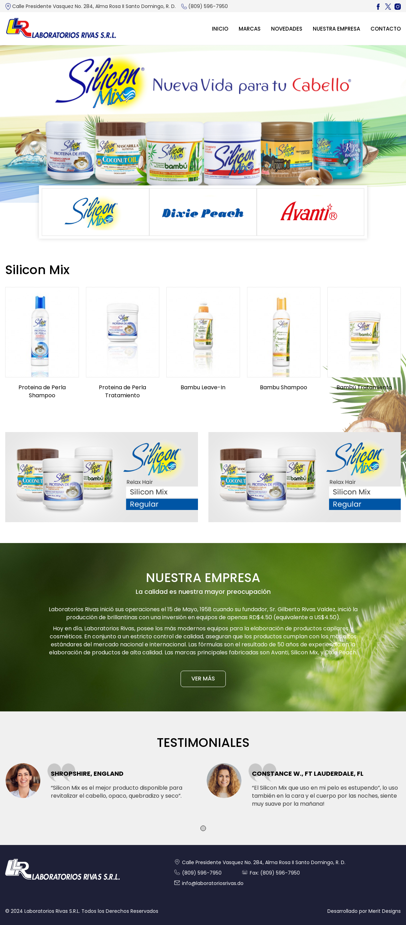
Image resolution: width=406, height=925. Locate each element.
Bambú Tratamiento (364, 387)
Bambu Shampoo (283, 387)
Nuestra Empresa (336, 28)
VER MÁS (203, 679)
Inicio (220, 28)
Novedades (286, 28)
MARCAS (250, 28)
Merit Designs (384, 911)
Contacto (386, 28)
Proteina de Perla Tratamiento (122, 391)
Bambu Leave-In (203, 387)
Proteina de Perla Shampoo (42, 391)
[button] (203, 828)
